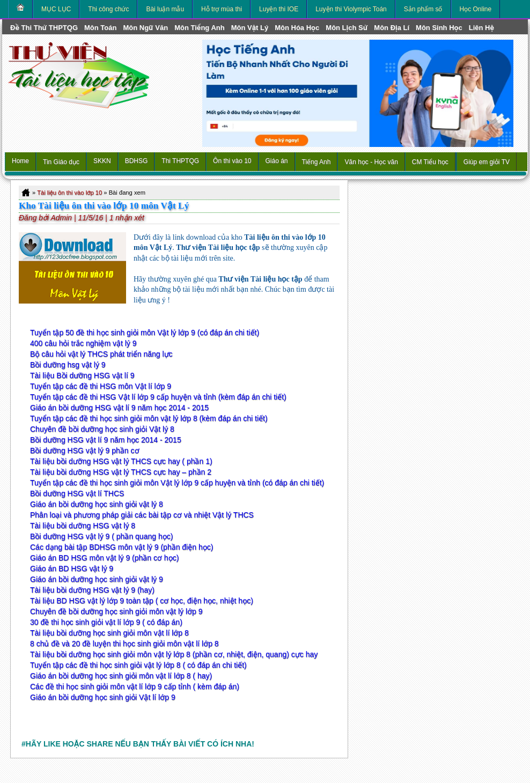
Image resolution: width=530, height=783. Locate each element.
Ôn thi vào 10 (232, 161)
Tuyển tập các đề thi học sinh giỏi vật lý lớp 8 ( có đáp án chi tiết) (138, 665)
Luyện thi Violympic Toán (351, 9)
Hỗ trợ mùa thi (221, 9)
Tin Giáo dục (61, 162)
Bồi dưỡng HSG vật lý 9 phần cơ (84, 450)
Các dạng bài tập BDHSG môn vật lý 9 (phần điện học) (121, 547)
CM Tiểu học (430, 162)
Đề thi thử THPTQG (44, 28)
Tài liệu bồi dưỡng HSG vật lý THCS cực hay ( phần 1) (121, 461)
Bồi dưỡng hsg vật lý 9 (68, 364)
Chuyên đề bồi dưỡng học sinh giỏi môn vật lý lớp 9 (116, 611)
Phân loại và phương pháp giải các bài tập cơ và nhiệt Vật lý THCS (142, 515)
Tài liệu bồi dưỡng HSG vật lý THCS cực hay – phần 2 (120, 472)
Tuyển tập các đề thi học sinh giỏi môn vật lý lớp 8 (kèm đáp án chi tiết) (149, 418)
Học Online (476, 9)
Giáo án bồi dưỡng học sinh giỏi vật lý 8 (96, 504)
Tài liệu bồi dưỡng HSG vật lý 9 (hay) (92, 590)
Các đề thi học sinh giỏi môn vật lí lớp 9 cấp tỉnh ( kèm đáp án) (134, 686)
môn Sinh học (439, 28)
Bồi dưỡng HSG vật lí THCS (77, 493)
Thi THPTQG (180, 161)
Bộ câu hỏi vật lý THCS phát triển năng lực (101, 354)
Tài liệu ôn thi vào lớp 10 (69, 192)
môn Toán (100, 28)
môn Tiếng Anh (199, 28)
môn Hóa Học (297, 28)
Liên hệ (481, 28)
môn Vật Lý (249, 28)
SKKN (102, 161)
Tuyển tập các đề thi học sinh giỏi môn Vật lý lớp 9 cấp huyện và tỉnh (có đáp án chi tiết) (177, 482)
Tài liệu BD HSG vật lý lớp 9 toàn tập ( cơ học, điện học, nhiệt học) (141, 600)
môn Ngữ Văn (145, 28)
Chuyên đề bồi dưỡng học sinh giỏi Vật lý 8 (102, 429)
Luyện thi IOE (278, 9)
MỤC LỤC (56, 9)
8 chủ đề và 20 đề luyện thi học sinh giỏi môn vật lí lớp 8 (124, 643)
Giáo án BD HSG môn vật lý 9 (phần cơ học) (104, 557)
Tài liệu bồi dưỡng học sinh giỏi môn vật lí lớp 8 (109, 633)
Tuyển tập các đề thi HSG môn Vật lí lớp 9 (100, 386)
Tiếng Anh (316, 162)
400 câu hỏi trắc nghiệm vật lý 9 (83, 343)
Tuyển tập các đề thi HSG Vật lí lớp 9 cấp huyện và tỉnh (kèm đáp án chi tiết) (158, 397)
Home (20, 161)
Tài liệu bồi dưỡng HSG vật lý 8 (82, 525)
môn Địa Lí (391, 28)
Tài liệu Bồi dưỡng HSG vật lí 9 (82, 375)
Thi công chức (108, 9)
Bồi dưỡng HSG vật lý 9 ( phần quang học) (101, 536)
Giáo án (277, 161)
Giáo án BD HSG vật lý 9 (71, 568)
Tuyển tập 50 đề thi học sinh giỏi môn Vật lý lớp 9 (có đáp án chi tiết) (144, 332)
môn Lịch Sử (346, 28)
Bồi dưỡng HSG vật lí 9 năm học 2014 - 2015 (105, 439)
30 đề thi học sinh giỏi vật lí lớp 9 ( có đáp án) (106, 622)
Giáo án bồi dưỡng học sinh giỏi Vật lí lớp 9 (102, 697)
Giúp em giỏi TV (486, 162)
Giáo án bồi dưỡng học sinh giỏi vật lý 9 (96, 579)
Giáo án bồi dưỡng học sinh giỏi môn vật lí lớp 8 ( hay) (121, 675)
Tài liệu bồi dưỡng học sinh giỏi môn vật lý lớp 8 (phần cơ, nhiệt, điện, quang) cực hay (174, 654)
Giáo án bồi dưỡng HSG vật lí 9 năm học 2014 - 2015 (119, 407)
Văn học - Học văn (371, 162)
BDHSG (136, 161)
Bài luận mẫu (165, 9)
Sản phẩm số (423, 9)
